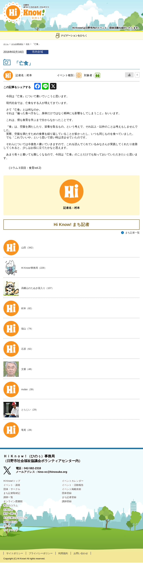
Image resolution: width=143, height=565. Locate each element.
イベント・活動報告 (74, 487)
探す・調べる (11, 518)
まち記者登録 (70, 500)
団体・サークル (13, 491)
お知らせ (8, 514)
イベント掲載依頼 (73, 491)
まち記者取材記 (19, 44)
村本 (31, 44)
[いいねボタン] (129, 74)
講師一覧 (8, 500)
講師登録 (67, 505)
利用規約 (69, 555)
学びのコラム (11, 509)
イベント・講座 (13, 487)
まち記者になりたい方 (17, 522)
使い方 (7, 531)
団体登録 (67, 496)
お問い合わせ (89, 555)
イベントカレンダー (74, 483)
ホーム (6, 44)
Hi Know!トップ (13, 483)
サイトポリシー (15, 555)
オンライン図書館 (14, 505)
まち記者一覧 (131, 232)
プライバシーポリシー (44, 555)
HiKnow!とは (11, 527)
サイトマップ (11, 536)
